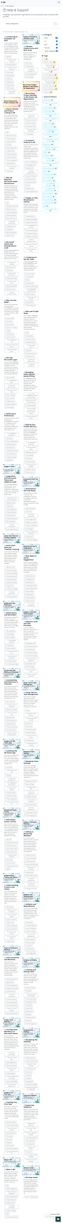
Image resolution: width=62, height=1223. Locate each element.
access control (10, 337)
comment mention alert (12, 652)
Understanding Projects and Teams (11, 887)
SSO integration (30, 1141)
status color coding (11, 589)
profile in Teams (30, 469)
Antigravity (9, 82)
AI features (33, 162)
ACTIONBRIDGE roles (12, 341)
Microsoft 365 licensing (31, 868)
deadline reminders (31, 522)
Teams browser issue (12, 282)
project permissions (11, 842)
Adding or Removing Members (29, 834)
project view (9, 586)
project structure (30, 931)
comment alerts (10, 730)
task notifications (10, 509)
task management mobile (31, 1133)
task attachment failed (31, 250)
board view (28, 723)
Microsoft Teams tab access (11, 345)
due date (28, 1014)
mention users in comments (11, 705)
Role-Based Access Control (10, 820)
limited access (29, 356)
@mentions (9, 982)
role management (30, 815)
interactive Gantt (10, 579)
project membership (31, 286)
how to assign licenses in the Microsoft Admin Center (31, 411)
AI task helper (29, 594)
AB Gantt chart (10, 567)
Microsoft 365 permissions (11, 274)
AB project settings (31, 781)
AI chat (27, 185)
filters (27, 280)
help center (33, 1197)
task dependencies (11, 576)
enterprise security (30, 353)
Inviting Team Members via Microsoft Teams (11, 1031)
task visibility (29, 277)
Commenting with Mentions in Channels (11, 682)
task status (28, 1072)
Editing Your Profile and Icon (30, 425)
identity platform (10, 404)
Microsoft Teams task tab (31, 714)
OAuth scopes (9, 235)
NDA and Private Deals (31, 312)
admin (7, 327)
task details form (30, 1069)
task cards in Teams (11, 529)
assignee (28, 1078)
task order (28, 945)
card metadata (29, 666)
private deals (29, 336)
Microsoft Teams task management (31, 952)
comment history (10, 999)
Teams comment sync (11, 713)
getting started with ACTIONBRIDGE (31, 1088)
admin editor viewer (11, 848)
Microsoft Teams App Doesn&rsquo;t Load (10, 245)
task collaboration (11, 1002)
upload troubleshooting (31, 240)
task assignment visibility (31, 465)
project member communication (11, 734)
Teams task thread (11, 727)
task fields (28, 1005)
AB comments (9, 701)
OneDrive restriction (31, 236)
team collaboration (11, 1196)
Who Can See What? (10, 301)
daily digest (9, 460)
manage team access (11, 937)
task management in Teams (31, 719)
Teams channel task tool (11, 802)
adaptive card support (31, 1147)
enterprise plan (29, 339)
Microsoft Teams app (11, 771)
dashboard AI (29, 168)
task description (30, 1017)
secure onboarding (11, 1081)
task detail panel (30, 732)
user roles (8, 321)
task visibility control (31, 346)
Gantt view (28, 726)
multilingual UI (29, 1144)
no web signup (10, 1073)
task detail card (29, 649)
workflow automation (31, 515)
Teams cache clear (11, 278)
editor (14, 327)
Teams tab (9, 171)
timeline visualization (11, 592)
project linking (10, 141)
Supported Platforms (29, 1106)
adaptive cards (10, 1203)
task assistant (29, 582)
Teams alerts (9, 634)
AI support (48, 155)
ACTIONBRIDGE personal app (12, 783)
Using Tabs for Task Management (31, 693)
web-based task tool (31, 1137)
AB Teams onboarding (11, 1053)
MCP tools (28, 63)
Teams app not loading (11, 263)
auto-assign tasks (30, 519)
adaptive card (9, 717)
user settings (29, 455)
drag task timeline (11, 582)
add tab (8, 775)
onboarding (29, 134)
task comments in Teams (31, 736)
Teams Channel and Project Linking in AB (11, 111)
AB (3, 2)
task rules (28, 511)
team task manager (31, 1084)
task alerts (8, 438)
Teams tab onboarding (31, 884)
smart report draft (30, 585)
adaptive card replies (11, 988)
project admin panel (31, 812)
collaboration (9, 151)
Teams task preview (31, 646)
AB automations (30, 508)
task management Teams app (11, 1077)
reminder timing (10, 661)
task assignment (30, 126)
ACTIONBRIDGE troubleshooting (31, 290)
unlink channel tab (30, 804)
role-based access (10, 845)
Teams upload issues (31, 230)
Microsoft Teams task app (11, 1009)
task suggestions (30, 165)
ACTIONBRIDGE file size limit (31, 226)
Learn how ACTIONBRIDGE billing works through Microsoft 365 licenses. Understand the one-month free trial (31, 398)
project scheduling (11, 573)
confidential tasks (30, 342)
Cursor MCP (9, 72)
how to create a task (31, 1061)
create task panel (30, 999)
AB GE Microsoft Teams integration (12, 499)
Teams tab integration (31, 792)
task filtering (29, 740)
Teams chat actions (11, 518)
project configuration (31, 808)
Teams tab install (10, 1065)
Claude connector (10, 64)
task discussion (10, 723)
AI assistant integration (12, 92)
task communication (11, 1013)
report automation (30, 588)
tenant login (9, 407)
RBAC (7, 869)
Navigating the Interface (30, 1041)
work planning (29, 942)
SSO (7, 1214)
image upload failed (31, 219)
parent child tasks (30, 928)
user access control (30, 888)
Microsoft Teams (10, 135)
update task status (30, 1002)
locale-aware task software (31, 1160)
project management (31, 70)
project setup (9, 941)
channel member (30, 123)
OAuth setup (9, 85)
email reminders (10, 444)
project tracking (10, 1211)
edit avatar (28, 458)
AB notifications (10, 631)
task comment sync (11, 1005)
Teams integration (11, 160)
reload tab (8, 270)
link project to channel (11, 788)
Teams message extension (31, 675)
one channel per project (12, 915)
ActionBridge (29, 77)
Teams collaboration (11, 525)
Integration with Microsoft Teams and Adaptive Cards (10, 479)
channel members (11, 154)
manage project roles (31, 788)
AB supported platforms (31, 1124)
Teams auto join (30, 861)
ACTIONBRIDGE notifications (12, 434)
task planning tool (11, 597)
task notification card (31, 670)
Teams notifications (11, 441)
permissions (9, 324)
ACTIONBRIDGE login (12, 381)
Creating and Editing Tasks (30, 971)
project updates (30, 597)
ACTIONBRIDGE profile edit (31, 443)
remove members (30, 858)
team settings (29, 784)
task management (30, 74)
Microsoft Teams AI (30, 176)
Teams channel (10, 138)
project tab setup (10, 795)
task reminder (9, 637)
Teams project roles (11, 866)
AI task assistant (30, 179)
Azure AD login (10, 521)
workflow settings (30, 797)
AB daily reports (30, 576)
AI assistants (29, 66)
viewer (7, 331)
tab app (8, 144)
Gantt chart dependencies (31, 935)
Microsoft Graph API (11, 206)
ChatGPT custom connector (11, 68)
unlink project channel (11, 932)
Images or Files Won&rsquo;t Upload (31, 200)
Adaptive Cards (10, 503)
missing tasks (29, 283)
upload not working (31, 222)
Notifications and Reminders (10, 614)
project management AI (31, 172)
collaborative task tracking (31, 744)
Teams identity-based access (12, 1085)
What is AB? (9, 1169)
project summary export (50, 104)
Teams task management (12, 779)
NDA (26, 333)
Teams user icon (30, 472)
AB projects (9, 907)
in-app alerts (9, 645)
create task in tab (30, 729)
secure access (9, 398)
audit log (28, 350)
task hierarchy (29, 949)
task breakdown (30, 939)
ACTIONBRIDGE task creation (50, 131)
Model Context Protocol (11, 60)
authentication (10, 163)
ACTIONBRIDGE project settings (50, 140)
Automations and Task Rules (30, 489)
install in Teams (10, 792)
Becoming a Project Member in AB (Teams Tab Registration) (30, 96)
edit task (28, 991)
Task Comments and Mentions (11, 958)
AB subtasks (29, 922)
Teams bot (9, 229)
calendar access (10, 226)
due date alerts (10, 447)
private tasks (29, 302)
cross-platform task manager (31, 1155)
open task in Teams (31, 652)
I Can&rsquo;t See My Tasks (30, 258)
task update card (30, 663)
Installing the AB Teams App (10, 752)
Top (2, 6)
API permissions (10, 209)
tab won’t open (10, 289)
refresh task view (30, 305)
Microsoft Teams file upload (31, 245)
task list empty (29, 294)
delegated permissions (11, 222)
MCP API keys (9, 88)
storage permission (31, 233)
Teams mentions (10, 512)
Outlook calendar (10, 215)
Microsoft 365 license (11, 1069)
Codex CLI (8, 79)
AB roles (8, 839)
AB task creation (30, 988)
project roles (29, 872)
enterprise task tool (11, 1217)
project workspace (11, 929)
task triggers (29, 529)
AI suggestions (29, 579)
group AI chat (29, 188)
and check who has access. (31, 417)
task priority (29, 1011)
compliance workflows (31, 365)
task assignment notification (11, 657)
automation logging (31, 540)
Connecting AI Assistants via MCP (11, 39)
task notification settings (31, 800)
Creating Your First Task (10, 1103)
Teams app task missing (31, 298)
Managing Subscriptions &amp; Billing (29, 374)
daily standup (29, 591)
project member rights (11, 350)
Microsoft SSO (9, 377)
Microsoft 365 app (10, 232)
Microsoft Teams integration (31, 130)
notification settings (11, 450)
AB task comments (11, 979)
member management (31, 879)
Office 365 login (10, 395)
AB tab (27, 710)
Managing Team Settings (31, 762)
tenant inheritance (11, 926)
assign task (28, 1008)
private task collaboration (31, 360)
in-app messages (10, 457)
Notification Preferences (10, 415)
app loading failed (10, 286)
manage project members (12, 855)
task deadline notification (11, 641)
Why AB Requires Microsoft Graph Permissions (10, 180)
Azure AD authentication (12, 386)
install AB (8, 767)
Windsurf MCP (9, 75)
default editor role (10, 852)
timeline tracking (10, 570)
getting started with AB (11, 1152)
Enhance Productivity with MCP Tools (31, 48)
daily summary (29, 601)
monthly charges (30, 405)
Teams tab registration (31, 116)
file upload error (30, 216)
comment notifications (11, 995)
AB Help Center (31, 1177)
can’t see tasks (29, 273)
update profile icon (30, 452)
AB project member (31, 120)
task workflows (49, 181)
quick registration (10, 1062)
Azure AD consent (10, 218)
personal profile (30, 461)
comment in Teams (31, 655)
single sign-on (10, 401)
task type (28, 1020)
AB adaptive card (30, 643)
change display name (31, 448)
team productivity (30, 182)
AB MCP (8, 56)
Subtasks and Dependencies (30, 905)
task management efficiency (31, 532)
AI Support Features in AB (29, 141)
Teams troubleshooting (11, 293)
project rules (29, 536)
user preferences (10, 454)
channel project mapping (12, 167)
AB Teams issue (10, 267)
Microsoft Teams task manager (31, 994)
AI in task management (31, 604)
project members (10, 157)
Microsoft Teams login (11, 391)
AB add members (30, 855)
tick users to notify (11, 709)
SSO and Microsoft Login (10, 358)
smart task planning (31, 191)
